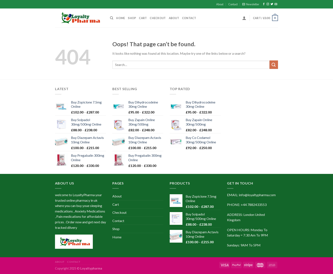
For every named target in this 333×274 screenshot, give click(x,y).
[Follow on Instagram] (268, 4)
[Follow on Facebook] (263, 4)
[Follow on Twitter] (272, 4)
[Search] (111, 18)
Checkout (158, 18)
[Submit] (274, 64)
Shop (132, 18)
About (219, 4)
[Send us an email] (276, 4)
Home (120, 18)
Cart (143, 18)
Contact (233, 4)
